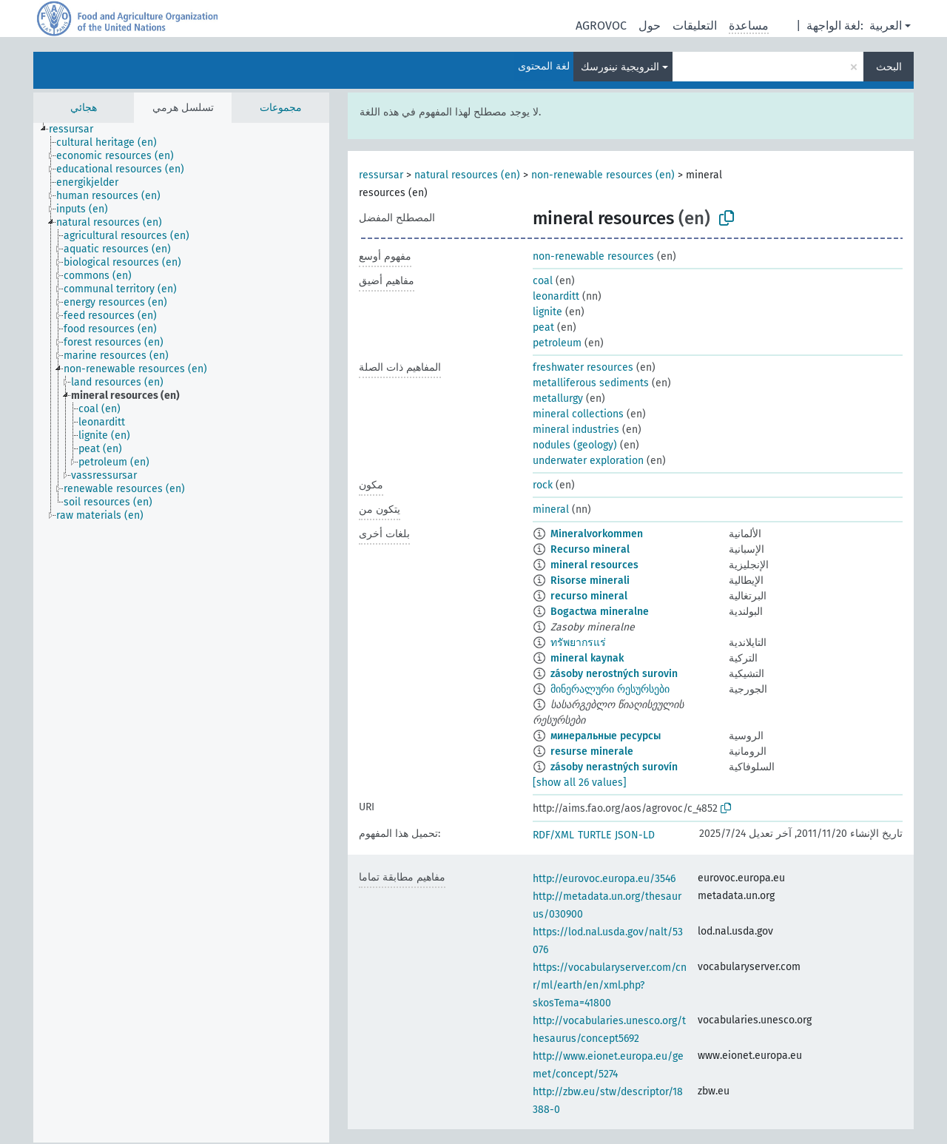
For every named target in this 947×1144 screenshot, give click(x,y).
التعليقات (695, 25)
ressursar (381, 175)
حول (649, 25)
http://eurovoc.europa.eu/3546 (604, 878)
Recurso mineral (590, 549)
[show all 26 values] (580, 782)
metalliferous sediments (591, 383)
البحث (889, 67)
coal (543, 281)
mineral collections (578, 414)
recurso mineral (588, 596)
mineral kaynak (587, 658)
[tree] (181, 633)
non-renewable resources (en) (603, 175)
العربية (885, 25)
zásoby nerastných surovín (614, 767)
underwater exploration (588, 460)
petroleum (557, 343)
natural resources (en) (467, 175)
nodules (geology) (575, 445)
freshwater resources (583, 367)
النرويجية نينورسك (620, 67)
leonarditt (556, 296)
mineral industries (576, 429)
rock (543, 485)
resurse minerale (591, 751)
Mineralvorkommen (596, 534)
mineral (551, 509)
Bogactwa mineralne (599, 611)
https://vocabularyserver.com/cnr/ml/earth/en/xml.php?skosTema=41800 (610, 985)
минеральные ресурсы (605, 736)
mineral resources (594, 565)
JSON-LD (635, 835)
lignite (547, 312)
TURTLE (594, 835)
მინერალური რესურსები (610, 689)
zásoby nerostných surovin (614, 673)
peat (543, 327)
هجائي (83, 107)
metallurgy (558, 398)
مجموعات (281, 107)
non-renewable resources (593, 256)
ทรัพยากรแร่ (578, 642)
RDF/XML (553, 835)
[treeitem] (77, 129)
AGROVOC (601, 25)
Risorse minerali (590, 580)
